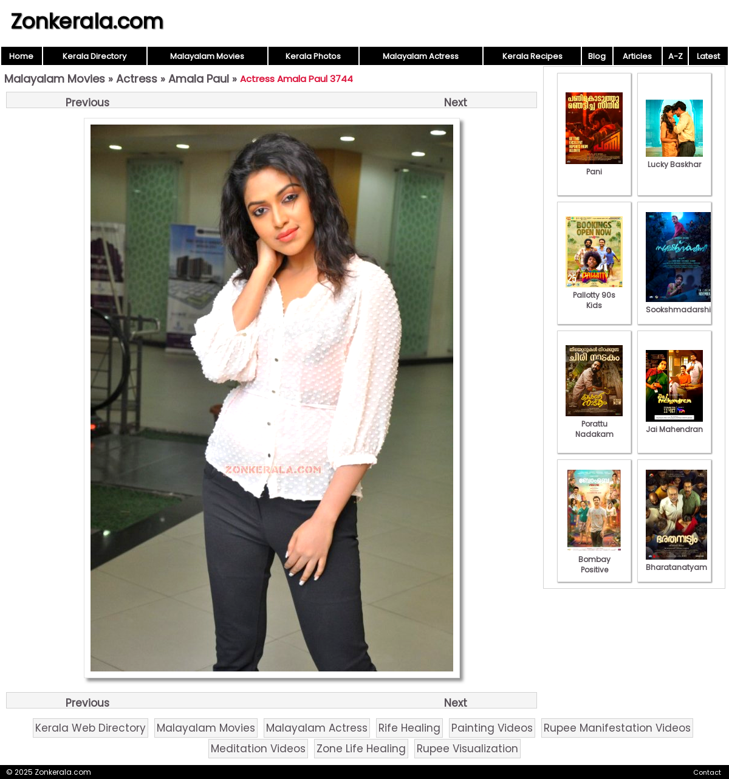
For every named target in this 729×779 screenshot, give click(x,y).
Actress (136, 78)
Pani (594, 166)
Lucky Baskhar (674, 159)
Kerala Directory (94, 56)
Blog (597, 56)
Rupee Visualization (467, 748)
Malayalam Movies (207, 56)
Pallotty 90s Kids (594, 295)
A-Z (675, 56)
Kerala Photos (313, 56)
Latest (708, 56)
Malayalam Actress (421, 56)
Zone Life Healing (361, 748)
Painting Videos (492, 728)
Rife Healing (409, 728)
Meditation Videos (258, 748)
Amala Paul (198, 78)
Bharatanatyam (676, 562)
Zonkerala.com (86, 21)
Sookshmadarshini (681, 304)
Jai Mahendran (674, 424)
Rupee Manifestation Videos (617, 728)
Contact (707, 772)
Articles (637, 56)
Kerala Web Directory (90, 728)
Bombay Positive (594, 559)
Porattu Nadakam (594, 423)
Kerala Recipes (532, 56)
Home (21, 56)
